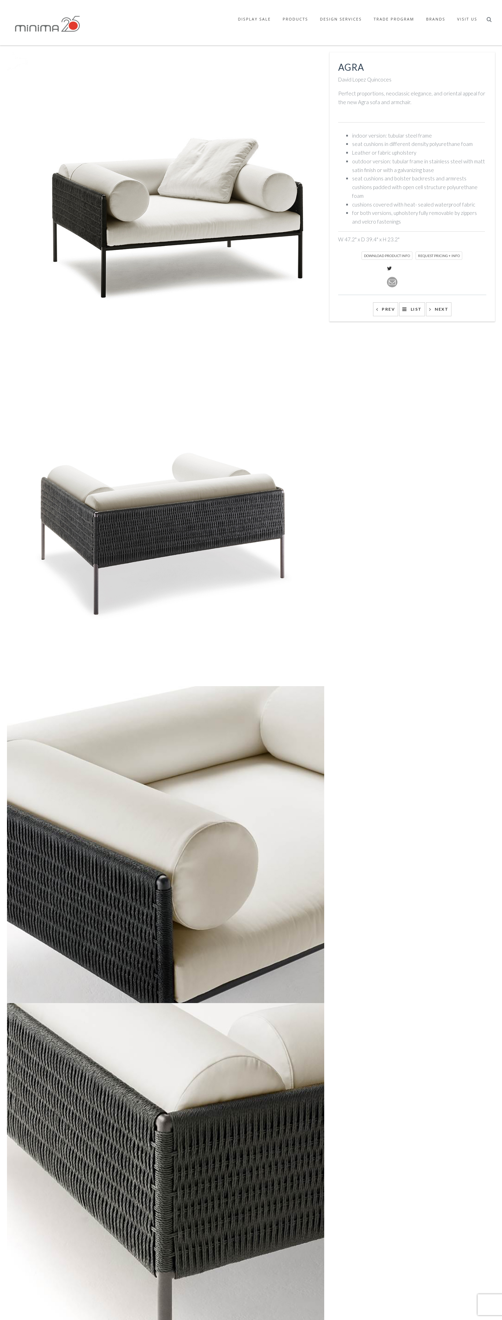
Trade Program (394, 19)
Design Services (341, 19)
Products (295, 19)
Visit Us (467, 19)
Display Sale (254, 19)
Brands (435, 19)
